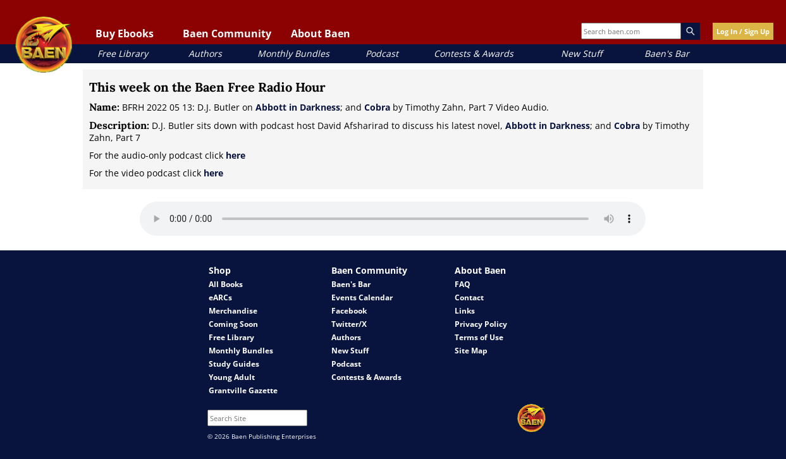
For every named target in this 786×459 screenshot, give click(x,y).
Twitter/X (349, 324)
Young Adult (232, 377)
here (235, 155)
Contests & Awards (473, 53)
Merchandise (233, 310)
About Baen (320, 33)
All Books (226, 284)
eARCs (220, 297)
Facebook (349, 310)
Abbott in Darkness (297, 107)
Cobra (377, 107)
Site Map (471, 350)
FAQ (462, 284)
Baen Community (227, 33)
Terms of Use (479, 337)
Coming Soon (233, 324)
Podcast (381, 53)
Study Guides (234, 363)
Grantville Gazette (243, 390)
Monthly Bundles (293, 53)
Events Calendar (362, 297)
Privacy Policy (481, 324)
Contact (469, 297)
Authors (205, 53)
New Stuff (581, 53)
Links (465, 310)
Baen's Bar (666, 53)
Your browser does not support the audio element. (393, 219)
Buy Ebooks (124, 33)
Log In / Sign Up (743, 31)
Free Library (122, 53)
